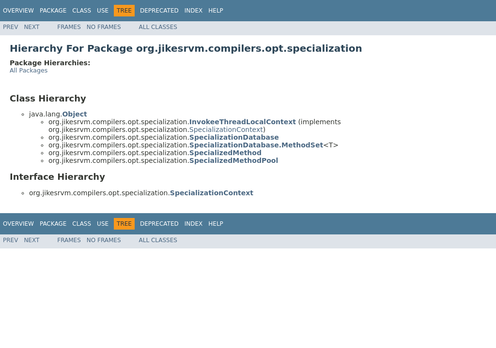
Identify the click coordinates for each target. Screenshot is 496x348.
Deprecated (159, 10)
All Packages (28, 70)
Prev (10, 27)
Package (53, 10)
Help (215, 10)
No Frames (104, 27)
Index (194, 10)
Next (31, 27)
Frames (69, 27)
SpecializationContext (226, 129)
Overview (18, 10)
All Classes (158, 27)
